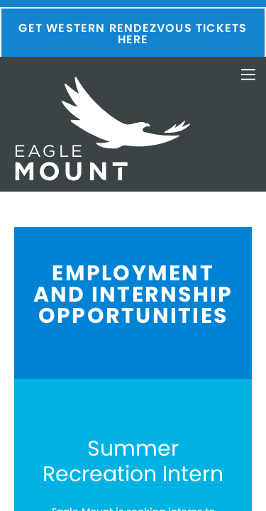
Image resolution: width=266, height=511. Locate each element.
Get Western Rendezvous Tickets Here (132, 34)
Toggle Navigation (248, 74)
